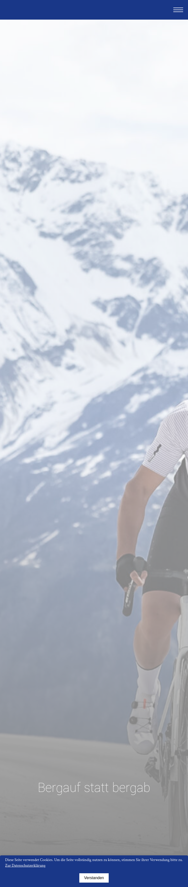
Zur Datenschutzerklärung (25, 865)
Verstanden (94, 878)
